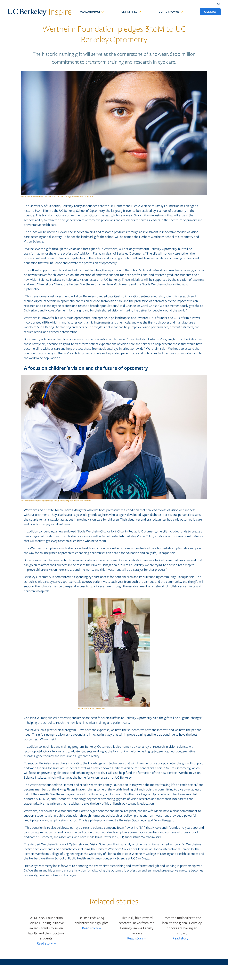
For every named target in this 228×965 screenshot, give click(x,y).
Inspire (39, 11)
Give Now (210, 11)
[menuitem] (91, 12)
